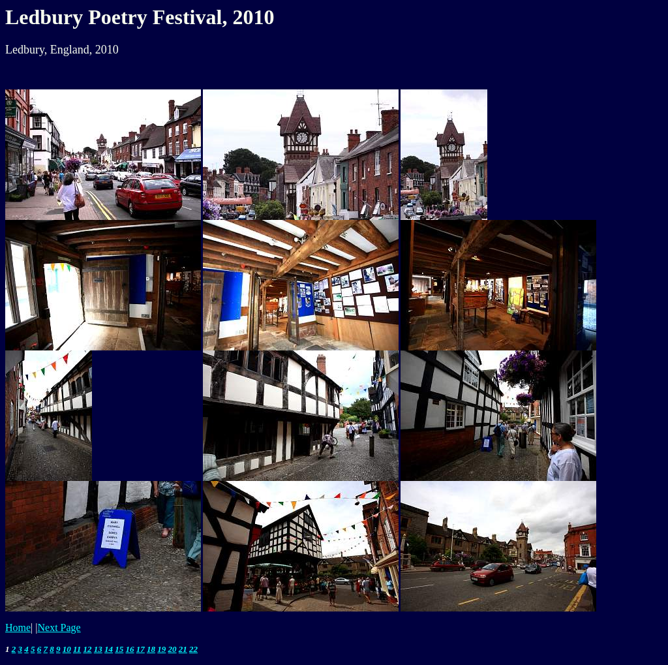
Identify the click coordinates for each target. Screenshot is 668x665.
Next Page (59, 627)
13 (98, 649)
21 (183, 649)
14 (108, 649)
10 (67, 649)
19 (161, 649)
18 (151, 649)
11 (77, 649)
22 (193, 649)
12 (88, 649)
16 (130, 649)
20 (172, 649)
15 (119, 649)
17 (140, 649)
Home (18, 627)
